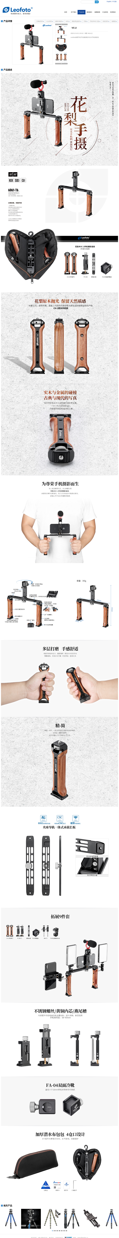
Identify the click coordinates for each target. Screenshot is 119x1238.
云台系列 (49, 21)
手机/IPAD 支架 (95, 21)
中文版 (114, 1)
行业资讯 (105, 12)
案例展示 (89, 12)
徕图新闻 (97, 12)
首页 (65, 12)
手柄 (85, 21)
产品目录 (81, 12)
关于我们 (73, 12)
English (109, 1)
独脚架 (114, 21)
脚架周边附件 (76, 21)
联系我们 (113, 12)
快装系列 (106, 21)
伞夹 (67, 21)
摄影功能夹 (59, 21)
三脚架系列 (40, 21)
